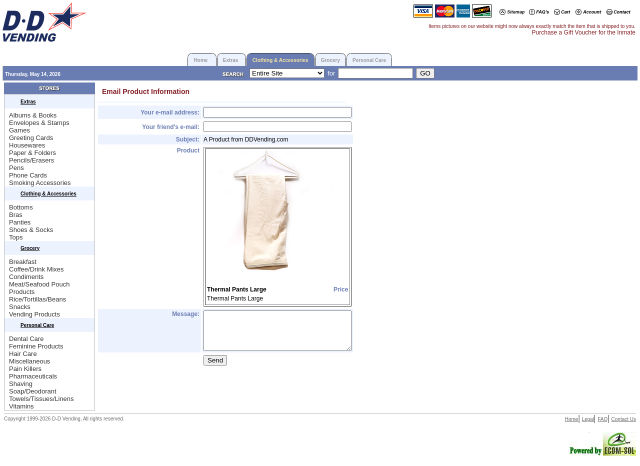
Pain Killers (25, 368)
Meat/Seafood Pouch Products (39, 288)
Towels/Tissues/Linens (41, 398)
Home (201, 60)
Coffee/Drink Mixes (36, 269)
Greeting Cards (31, 138)
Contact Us (624, 419)
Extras (230, 60)
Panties (19, 222)
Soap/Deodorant (32, 391)
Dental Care (26, 338)
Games (19, 130)
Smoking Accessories (40, 182)
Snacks (19, 306)
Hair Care (23, 354)
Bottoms (21, 207)
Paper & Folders (32, 152)
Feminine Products (36, 346)
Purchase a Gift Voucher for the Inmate (584, 32)
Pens (16, 168)
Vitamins (21, 406)
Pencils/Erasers (31, 160)
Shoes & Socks (31, 230)
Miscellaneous (29, 361)
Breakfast (22, 262)
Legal (588, 419)
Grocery (330, 60)
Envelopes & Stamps (39, 122)
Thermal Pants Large (236, 289)
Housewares (27, 145)
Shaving (20, 384)
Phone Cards (28, 175)
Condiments (26, 276)
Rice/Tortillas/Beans (37, 299)
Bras (15, 214)
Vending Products (34, 314)
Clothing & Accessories (280, 60)
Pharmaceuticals (33, 376)
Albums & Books (32, 115)
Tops (15, 237)
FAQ (603, 419)
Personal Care (369, 60)
